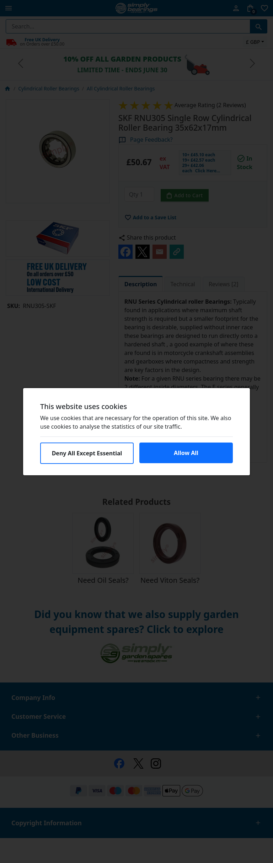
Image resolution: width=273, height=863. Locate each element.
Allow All (186, 453)
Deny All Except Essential (87, 453)
